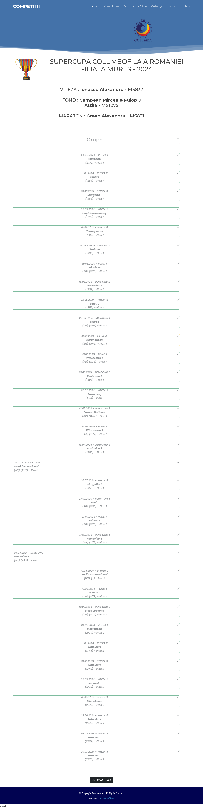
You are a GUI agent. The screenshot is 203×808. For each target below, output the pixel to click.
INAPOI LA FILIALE (101, 779)
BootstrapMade (107, 797)
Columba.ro (111, 6)
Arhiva (173, 6)
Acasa (95, 6)
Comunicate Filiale (135, 6)
